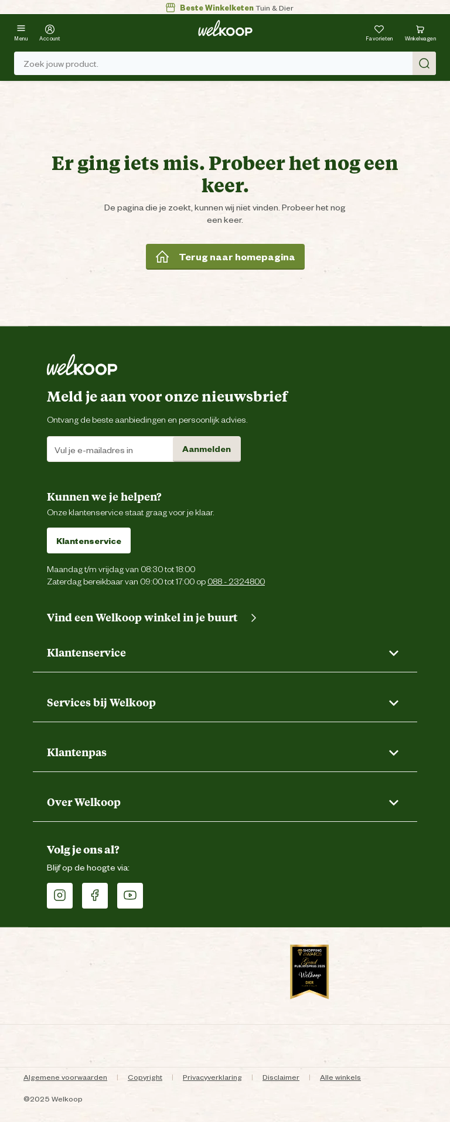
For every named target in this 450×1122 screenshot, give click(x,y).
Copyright (145, 1077)
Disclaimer (280, 1077)
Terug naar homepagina (225, 256)
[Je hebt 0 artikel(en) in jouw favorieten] (379, 31)
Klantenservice (88, 540)
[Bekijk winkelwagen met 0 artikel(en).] (421, 31)
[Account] (49, 31)
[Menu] (21, 31)
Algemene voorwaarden (65, 1077)
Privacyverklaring (212, 1077)
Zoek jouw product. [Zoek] (229, 63)
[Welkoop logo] (225, 28)
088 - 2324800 (236, 580)
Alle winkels (340, 1077)
